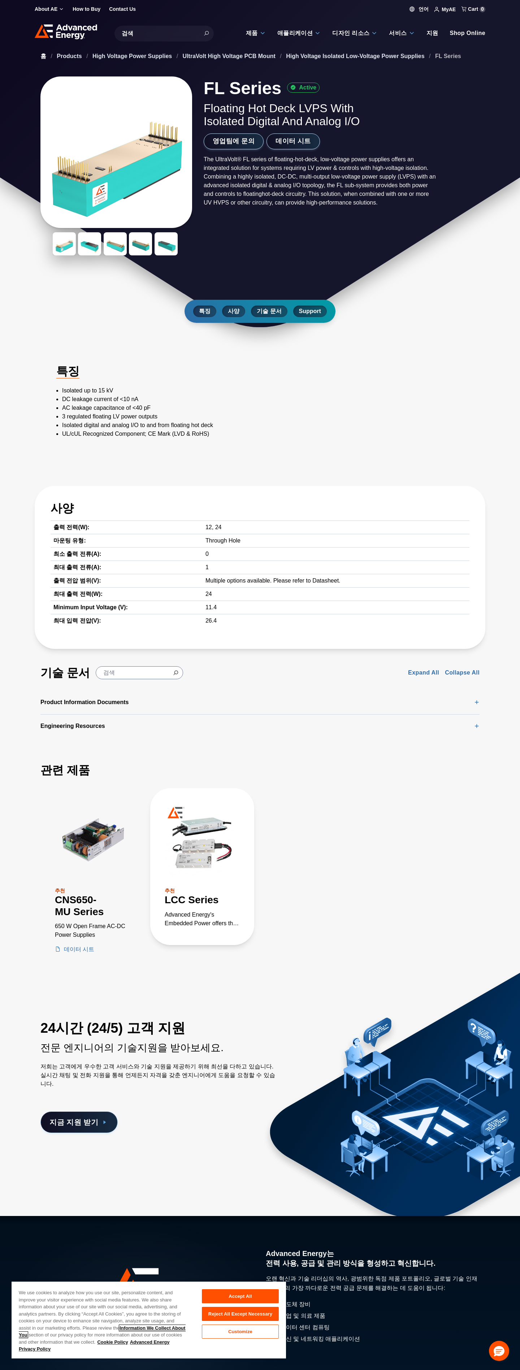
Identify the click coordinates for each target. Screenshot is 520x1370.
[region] (149, 1319)
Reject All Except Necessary (240, 1314)
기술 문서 (269, 311)
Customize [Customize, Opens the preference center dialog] (240, 1331)
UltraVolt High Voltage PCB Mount (230, 56)
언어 (419, 9)
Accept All (240, 1296)
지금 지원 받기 (79, 1122)
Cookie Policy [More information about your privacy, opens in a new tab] (112, 1342)
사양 (233, 311)
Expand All (423, 672)
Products (70, 56)
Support (310, 311)
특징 (205, 311)
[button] (499, 1351)
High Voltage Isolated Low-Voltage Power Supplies (356, 56)
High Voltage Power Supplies (133, 56)
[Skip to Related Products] (6, 759)
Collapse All (462, 672)
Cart (473, 9)
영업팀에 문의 (234, 141)
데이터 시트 (293, 141)
